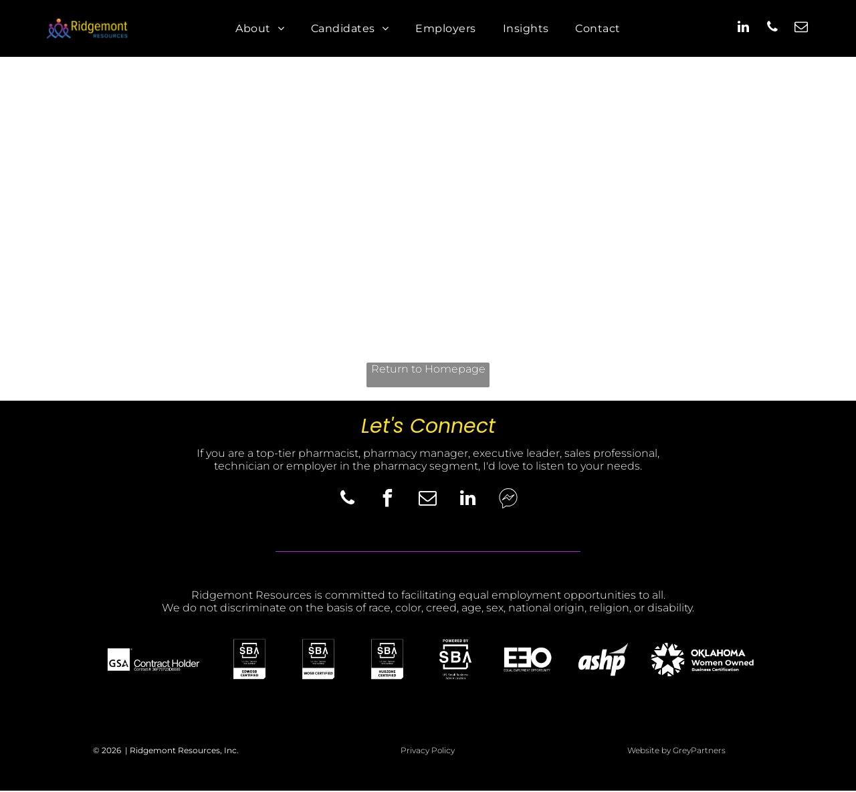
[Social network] (508, 502)
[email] (801, 29)
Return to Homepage (428, 370)
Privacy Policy (428, 752)
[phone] (772, 29)
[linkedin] (744, 29)
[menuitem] (260, 29)
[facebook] (387, 502)
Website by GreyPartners (676, 752)
